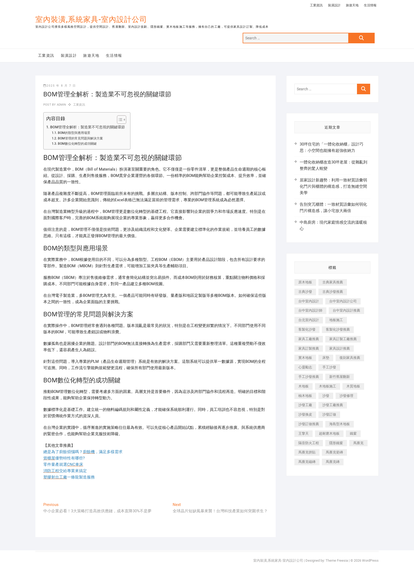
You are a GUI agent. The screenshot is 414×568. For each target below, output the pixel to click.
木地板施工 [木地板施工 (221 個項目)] (327, 386)
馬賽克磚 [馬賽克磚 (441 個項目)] (333, 462)
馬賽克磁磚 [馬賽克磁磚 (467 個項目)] (307, 462)
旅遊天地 (352, 5)
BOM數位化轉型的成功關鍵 (77, 143)
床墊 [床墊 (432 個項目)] (325, 358)
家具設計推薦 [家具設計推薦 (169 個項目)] (339, 348)
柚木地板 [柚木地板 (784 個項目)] (305, 396)
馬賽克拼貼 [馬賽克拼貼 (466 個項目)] (307, 452)
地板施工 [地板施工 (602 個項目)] (336, 320)
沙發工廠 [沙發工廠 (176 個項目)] (305, 405)
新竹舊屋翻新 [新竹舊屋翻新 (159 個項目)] (339, 377)
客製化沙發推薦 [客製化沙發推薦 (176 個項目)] (338, 329)
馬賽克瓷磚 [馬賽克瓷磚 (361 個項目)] (334, 452)
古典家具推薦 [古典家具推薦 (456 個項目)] (332, 282)
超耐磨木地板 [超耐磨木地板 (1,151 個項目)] (329, 433)
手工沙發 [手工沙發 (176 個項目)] (329, 367)
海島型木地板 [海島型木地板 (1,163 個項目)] (339, 424)
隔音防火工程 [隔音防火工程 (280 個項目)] (308, 443)
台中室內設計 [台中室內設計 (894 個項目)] (308, 301)
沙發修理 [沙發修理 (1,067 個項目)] (346, 396)
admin (61, 104)
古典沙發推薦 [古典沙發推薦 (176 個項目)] (332, 292)
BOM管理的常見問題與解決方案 (80, 138)
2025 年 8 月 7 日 (59, 85)
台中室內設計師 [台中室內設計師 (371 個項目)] (310, 310)
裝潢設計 (334, 5)
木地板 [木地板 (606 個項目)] (303, 386)
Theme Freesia (337, 560)
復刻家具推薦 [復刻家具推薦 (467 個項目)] (350, 358)
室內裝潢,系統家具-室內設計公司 (91, 19)
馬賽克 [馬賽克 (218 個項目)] (358, 443)
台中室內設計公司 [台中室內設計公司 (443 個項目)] (343, 301)
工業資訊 (316, 5)
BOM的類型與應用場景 (74, 133)
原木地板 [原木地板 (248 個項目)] (305, 282)
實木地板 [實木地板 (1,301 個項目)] (305, 358)
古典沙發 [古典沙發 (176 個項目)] (305, 292)
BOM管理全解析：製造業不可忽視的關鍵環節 (87, 127)
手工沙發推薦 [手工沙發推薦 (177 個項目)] (308, 377)
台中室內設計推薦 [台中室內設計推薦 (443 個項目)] (346, 310)
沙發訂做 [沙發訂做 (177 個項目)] (329, 414)
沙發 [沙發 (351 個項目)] (325, 396)
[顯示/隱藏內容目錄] (119, 119)
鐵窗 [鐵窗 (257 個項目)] (353, 433)
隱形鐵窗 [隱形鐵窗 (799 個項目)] (336, 443)
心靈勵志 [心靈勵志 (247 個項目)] (305, 367)
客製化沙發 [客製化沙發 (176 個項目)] (307, 329)
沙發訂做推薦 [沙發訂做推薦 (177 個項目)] (308, 424)
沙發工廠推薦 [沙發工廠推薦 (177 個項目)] (332, 405)
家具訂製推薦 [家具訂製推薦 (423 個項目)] (308, 348)
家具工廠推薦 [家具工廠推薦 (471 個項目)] (308, 339)
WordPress (370, 560)
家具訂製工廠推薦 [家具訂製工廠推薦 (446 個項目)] (343, 339)
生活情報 (370, 5)
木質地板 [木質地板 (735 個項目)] (353, 386)
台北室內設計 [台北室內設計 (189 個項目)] (308, 320)
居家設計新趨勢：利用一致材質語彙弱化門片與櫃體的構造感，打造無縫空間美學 (333, 186)
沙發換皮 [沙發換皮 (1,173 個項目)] (305, 414)
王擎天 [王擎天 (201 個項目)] (303, 433)
